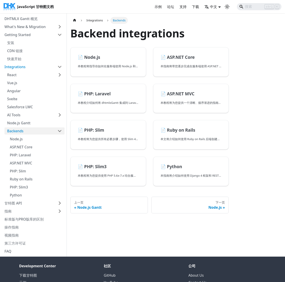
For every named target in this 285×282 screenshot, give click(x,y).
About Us (196, 275)
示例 (158, 6)
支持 (183, 6)
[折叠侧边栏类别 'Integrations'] (60, 66)
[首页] (74, 20)
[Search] (259, 6)
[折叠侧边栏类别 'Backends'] (60, 131)
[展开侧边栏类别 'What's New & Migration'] (60, 26)
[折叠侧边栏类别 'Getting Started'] (60, 34)
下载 (195, 6)
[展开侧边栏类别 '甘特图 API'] (60, 203)
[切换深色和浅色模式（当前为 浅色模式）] (227, 6)
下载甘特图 (28, 275)
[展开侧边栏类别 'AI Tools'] (60, 115)
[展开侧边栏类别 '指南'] (60, 211)
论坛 (170, 6)
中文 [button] (210, 6)
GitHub (110, 275)
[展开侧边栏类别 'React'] (60, 74)
